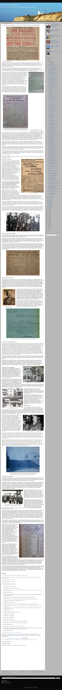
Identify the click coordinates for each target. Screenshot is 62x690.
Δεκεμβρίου (50, 61)
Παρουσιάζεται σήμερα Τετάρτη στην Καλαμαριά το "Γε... (53, 136)
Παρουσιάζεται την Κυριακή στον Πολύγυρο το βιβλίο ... (53, 163)
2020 (48, 214)
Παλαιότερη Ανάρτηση (39, 671)
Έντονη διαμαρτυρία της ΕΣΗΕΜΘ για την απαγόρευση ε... (54, 120)
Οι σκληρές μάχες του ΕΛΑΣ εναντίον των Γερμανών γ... (54, 75)
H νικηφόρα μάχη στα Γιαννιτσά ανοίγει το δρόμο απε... (53, 123)
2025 (48, 60)
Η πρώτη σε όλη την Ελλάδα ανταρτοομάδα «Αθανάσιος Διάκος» (55, 46)
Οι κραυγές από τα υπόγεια (52, 164)
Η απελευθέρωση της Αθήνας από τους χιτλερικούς (53, 154)
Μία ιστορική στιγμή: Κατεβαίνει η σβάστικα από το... (53, 81)
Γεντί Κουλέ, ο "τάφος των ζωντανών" (54, 181)
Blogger (36, 687)
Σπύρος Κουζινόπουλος (7, 681)
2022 (48, 211)
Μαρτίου (49, 204)
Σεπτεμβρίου (50, 196)
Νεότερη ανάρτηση (6, 671)
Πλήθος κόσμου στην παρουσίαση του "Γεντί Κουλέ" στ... (54, 150)
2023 (48, 210)
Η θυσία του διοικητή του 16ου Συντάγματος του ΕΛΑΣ (53, 175)
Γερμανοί (6, 639)
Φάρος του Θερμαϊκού (9, 5)
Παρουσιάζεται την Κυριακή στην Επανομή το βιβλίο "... (53, 79)
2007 (48, 229)
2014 (48, 222)
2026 (48, 58)
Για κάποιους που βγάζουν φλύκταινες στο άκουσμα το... (54, 66)
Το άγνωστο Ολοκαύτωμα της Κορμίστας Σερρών (52, 194)
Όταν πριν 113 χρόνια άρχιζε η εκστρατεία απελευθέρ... (53, 173)
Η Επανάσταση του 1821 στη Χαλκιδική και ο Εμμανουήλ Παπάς (55, 36)
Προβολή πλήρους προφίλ (6, 683)
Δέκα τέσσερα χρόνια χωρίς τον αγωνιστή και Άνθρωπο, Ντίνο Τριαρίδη (55, 25)
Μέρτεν (22, 639)
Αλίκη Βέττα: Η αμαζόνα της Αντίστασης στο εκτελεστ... (52, 152)
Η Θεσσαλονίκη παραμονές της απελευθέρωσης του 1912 (53, 161)
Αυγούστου (50, 197)
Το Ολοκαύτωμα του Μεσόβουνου (53, 103)
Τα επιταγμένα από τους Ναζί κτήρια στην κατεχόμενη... (53, 99)
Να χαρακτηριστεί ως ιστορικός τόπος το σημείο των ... (54, 147)
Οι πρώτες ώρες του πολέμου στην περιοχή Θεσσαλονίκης (53, 83)
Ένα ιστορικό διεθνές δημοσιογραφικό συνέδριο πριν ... (54, 189)
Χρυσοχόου (35, 639)
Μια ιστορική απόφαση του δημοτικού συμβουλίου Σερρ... (54, 180)
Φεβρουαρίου (50, 205)
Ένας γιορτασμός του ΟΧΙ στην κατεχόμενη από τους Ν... (53, 86)
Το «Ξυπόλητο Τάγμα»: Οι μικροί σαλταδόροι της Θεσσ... (53, 105)
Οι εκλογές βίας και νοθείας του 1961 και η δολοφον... (54, 90)
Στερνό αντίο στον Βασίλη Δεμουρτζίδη (54, 185)
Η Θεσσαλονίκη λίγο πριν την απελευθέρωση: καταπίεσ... (52, 129)
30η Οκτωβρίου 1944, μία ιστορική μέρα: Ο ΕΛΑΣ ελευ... (53, 77)
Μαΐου (49, 201)
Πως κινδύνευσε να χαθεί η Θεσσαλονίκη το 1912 (52, 97)
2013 (48, 224)
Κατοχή (20, 639)
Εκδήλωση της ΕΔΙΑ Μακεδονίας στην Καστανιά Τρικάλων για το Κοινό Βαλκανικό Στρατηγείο (55, 42)
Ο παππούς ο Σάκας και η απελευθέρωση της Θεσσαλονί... (53, 68)
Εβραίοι (12, 639)
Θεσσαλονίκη (16, 639)
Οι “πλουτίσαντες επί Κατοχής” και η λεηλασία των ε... (53, 166)
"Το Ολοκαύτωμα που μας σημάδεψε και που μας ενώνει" (53, 143)
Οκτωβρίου (50, 64)
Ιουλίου (49, 198)
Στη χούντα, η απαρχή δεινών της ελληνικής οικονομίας (55, 30)
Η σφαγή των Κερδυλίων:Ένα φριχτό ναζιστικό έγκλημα (54, 156)
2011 (48, 226)
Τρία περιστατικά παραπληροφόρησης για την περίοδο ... (54, 134)
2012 (48, 225)
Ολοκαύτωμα (28, 639)
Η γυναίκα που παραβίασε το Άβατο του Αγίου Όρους (53, 107)
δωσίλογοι (9, 639)
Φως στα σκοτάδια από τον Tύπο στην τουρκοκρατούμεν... (54, 141)
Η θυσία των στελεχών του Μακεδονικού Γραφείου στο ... (53, 187)
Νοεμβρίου (50, 62)
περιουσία (31, 639)
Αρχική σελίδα (22, 671)
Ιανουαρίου (50, 207)
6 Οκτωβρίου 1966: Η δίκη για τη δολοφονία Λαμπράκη (53, 178)
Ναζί (24, 639)
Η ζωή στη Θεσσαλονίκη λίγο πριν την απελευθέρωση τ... (54, 132)
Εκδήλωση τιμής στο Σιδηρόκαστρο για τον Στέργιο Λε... (53, 127)
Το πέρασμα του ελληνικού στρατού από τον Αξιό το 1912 (53, 109)
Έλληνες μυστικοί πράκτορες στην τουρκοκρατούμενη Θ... (53, 158)
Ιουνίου (49, 200)
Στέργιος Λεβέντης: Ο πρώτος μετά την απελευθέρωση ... (54, 118)
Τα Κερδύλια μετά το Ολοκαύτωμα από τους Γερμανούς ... (54, 138)
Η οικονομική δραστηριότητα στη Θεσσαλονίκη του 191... (53, 116)
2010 (48, 228)
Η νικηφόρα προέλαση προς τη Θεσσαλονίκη (53, 114)
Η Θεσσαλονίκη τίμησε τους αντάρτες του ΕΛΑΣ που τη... (54, 70)
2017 (48, 218)
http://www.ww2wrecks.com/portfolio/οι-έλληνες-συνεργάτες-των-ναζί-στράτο (13, 632)
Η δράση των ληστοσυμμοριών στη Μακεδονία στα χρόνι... (53, 145)
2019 (48, 215)
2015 (48, 221)
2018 (48, 217)
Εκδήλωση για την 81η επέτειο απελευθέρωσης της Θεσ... (53, 72)
